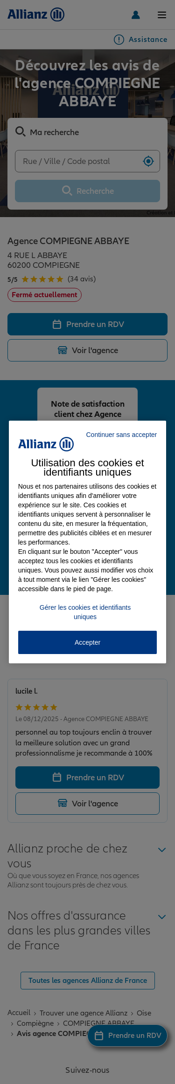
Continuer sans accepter (121, 434)
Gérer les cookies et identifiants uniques (85, 612)
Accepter (87, 642)
